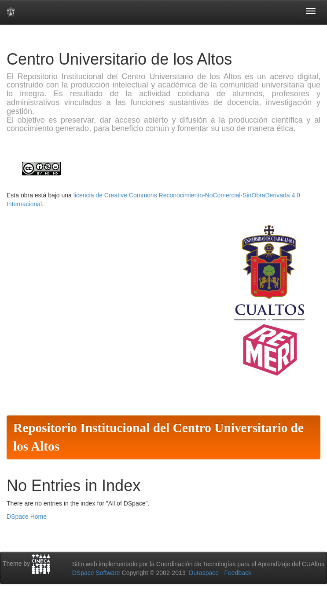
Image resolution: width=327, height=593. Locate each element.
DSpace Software (96, 572)
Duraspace (204, 572)
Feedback (237, 572)
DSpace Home (27, 516)
